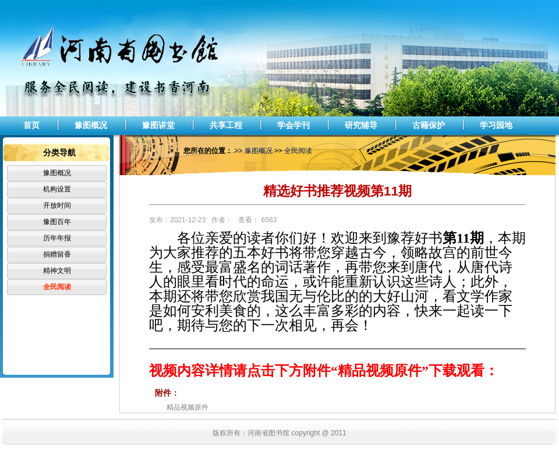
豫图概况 (91, 125)
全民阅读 (57, 287)
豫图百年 (57, 222)
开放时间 (57, 205)
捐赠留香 (57, 254)
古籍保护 (428, 125)
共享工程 (226, 125)
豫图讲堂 (158, 125)
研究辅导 (361, 125)
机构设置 (57, 189)
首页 (31, 125)
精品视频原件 (187, 407)
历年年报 (57, 238)
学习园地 (496, 125)
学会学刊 (293, 125)
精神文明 (57, 271)
